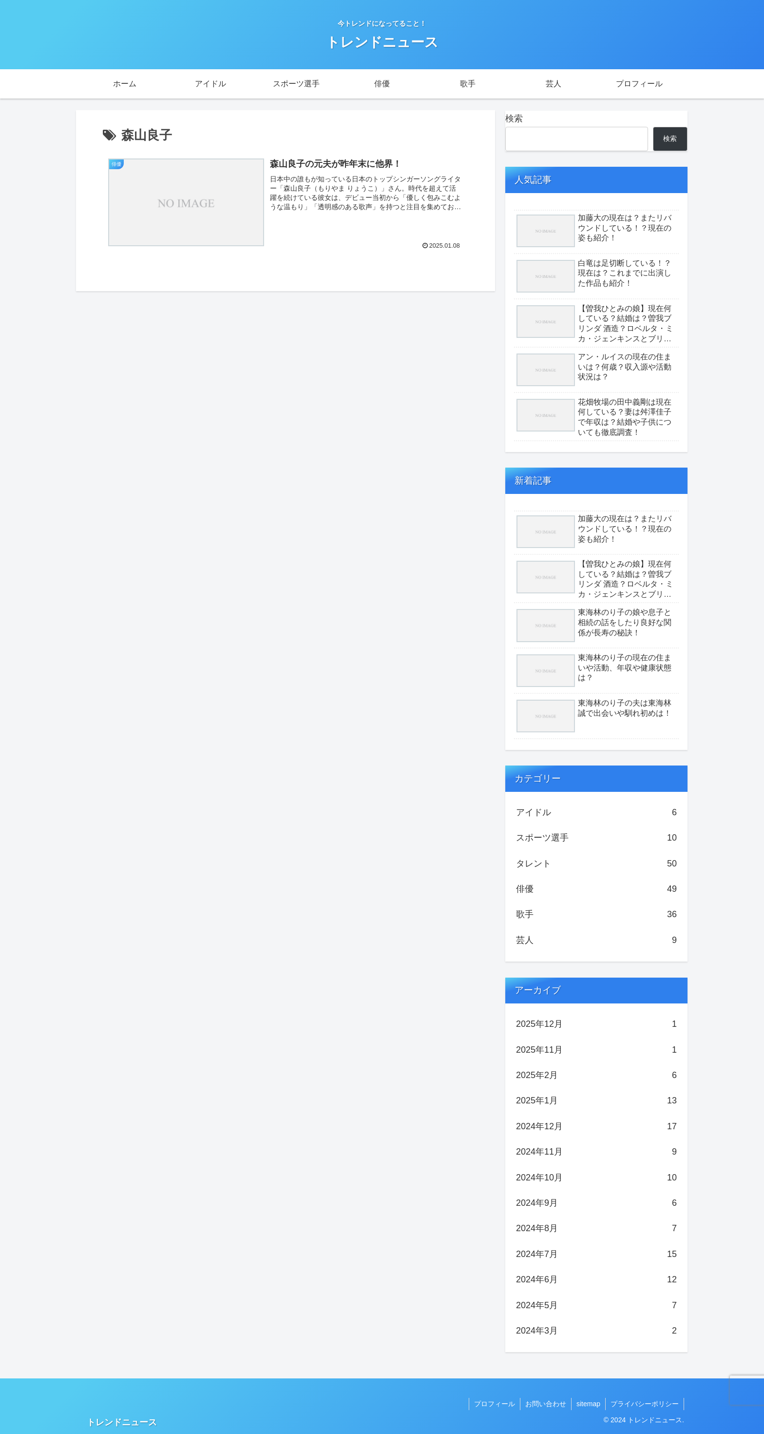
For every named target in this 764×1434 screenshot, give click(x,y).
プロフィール (494, 1404)
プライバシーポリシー (645, 1404)
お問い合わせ (545, 1404)
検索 (514, 118)
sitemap (588, 1404)
